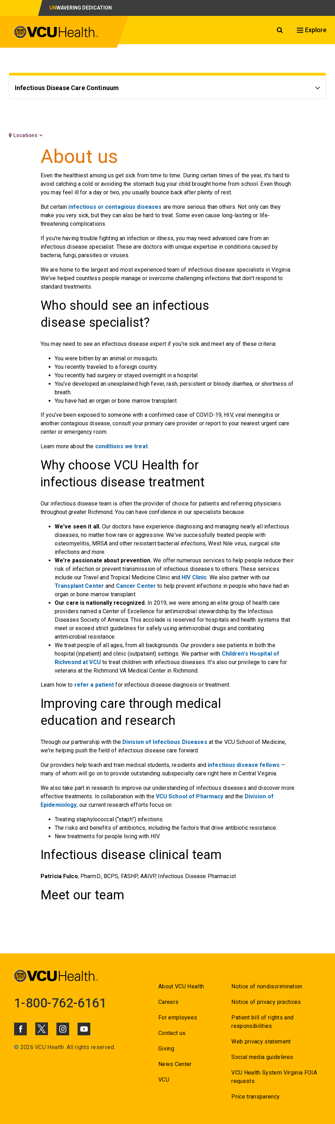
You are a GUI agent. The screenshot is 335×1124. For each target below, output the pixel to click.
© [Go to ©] (16, 1047)
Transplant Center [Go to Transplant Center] (79, 585)
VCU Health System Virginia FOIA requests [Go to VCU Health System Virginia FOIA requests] (274, 1076)
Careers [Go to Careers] (168, 1002)
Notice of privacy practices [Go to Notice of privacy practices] (266, 1002)
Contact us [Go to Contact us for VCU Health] (171, 1033)
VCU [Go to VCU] (163, 1079)
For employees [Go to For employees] (177, 1017)
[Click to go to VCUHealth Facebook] (20, 1029)
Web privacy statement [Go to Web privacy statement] (261, 1041)
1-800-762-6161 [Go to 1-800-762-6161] (60, 1003)
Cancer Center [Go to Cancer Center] (136, 585)
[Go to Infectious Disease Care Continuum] (167, 89)
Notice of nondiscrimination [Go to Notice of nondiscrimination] (266, 986)
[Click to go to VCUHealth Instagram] (62, 1029)
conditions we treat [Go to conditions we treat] (121, 446)
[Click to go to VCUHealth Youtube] (84, 1029)
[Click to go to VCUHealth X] (41, 1028)
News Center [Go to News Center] (175, 1064)
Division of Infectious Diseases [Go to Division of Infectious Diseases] (164, 742)
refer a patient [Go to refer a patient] (94, 684)
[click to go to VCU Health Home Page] (56, 33)
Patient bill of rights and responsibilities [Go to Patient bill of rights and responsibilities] (262, 1021)
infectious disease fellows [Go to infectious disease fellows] (244, 765)
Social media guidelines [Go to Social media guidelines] (262, 1057)
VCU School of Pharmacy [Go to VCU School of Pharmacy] (190, 796)
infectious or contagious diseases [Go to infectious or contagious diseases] (115, 206)
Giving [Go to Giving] (166, 1048)
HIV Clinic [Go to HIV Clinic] (194, 577)
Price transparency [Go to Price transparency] (255, 1096)
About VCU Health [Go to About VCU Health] (181, 986)
